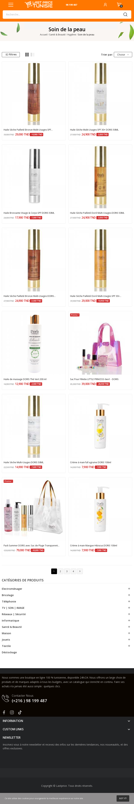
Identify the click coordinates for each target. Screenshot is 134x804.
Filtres (11, 54)
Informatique (10, 620)
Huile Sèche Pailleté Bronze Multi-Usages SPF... (28, 129)
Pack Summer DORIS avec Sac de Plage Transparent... (31, 545)
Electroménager (12, 588)
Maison (6, 633)
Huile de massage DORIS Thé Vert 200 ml (25, 379)
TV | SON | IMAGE (13, 608)
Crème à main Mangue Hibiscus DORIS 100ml (93, 545)
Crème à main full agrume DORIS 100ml (90, 462)
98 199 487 (71, 4)
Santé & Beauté (12, 627)
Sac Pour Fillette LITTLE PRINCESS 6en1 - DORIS (94, 379)
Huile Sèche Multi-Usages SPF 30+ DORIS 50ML (94, 129)
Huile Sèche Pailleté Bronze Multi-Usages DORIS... (30, 296)
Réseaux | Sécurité (14, 614)
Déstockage (9, 652)
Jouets (6, 639)
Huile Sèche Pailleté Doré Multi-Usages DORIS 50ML (97, 212)
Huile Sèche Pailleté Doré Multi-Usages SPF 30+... (95, 296)
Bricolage (8, 595)
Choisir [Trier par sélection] (123, 54)
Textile (6, 646)
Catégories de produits (23, 580)
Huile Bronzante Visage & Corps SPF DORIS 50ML (29, 212)
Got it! (123, 798)
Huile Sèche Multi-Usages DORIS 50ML (24, 462)
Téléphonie (9, 601)
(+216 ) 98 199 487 (29, 700)
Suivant (79, 571)
